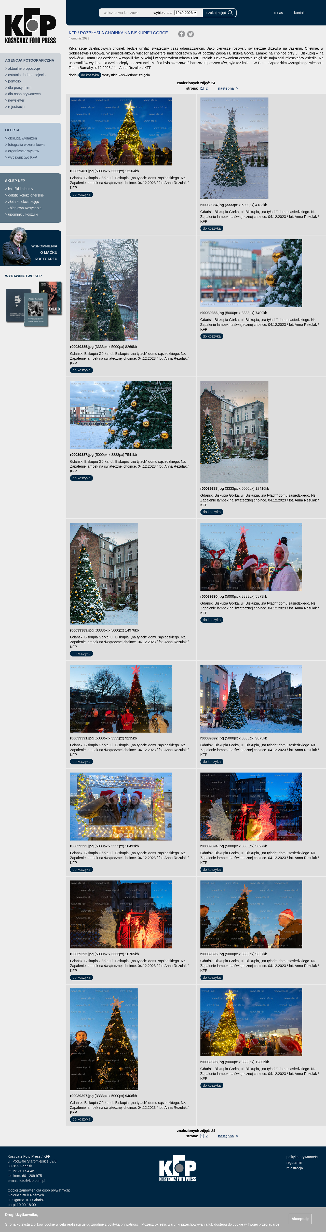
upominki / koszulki (23, 214)
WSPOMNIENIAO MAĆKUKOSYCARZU (44, 252)
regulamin (294, 1162)
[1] (202, 88)
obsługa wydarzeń (22, 138)
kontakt (300, 13)
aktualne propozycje (24, 68)
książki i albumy (20, 189)
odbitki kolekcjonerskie (26, 195)
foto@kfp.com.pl (32, 1181)
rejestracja (16, 107)
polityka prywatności (302, 1157)
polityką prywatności (123, 1224)
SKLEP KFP (15, 181)
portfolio (14, 81)
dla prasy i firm (19, 88)
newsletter (16, 100)
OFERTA (12, 130)
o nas (278, 13)
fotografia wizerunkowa (26, 145)
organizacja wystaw (23, 151)
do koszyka (90, 75)
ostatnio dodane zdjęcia (27, 75)
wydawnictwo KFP (22, 157)
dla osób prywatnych (24, 94)
